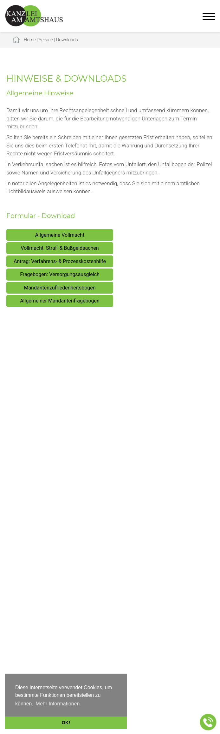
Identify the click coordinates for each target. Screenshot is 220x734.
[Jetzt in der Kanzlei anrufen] (208, 722)
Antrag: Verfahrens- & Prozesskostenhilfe (60, 261)
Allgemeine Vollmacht (59, 235)
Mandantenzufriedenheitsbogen (59, 288)
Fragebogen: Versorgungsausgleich (60, 274)
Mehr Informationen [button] (58, 703)
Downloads (67, 39)
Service (46, 39)
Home (30, 39)
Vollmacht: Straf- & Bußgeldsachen (60, 248)
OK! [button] (66, 722)
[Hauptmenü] (209, 17)
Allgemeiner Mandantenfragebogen (60, 301)
